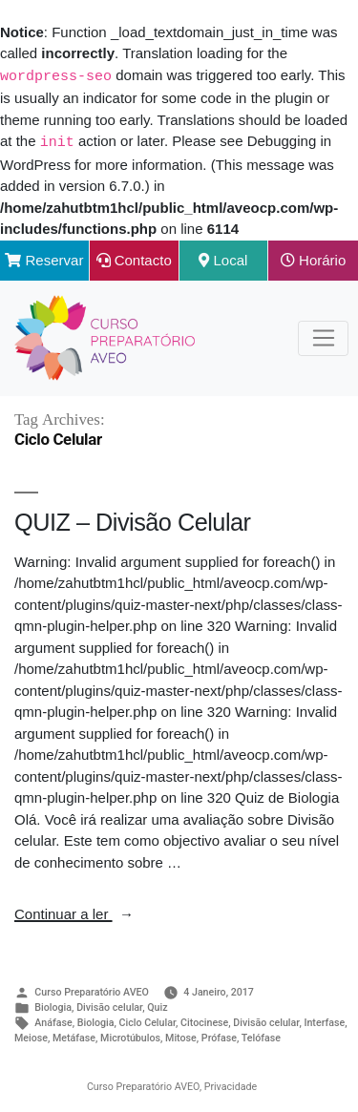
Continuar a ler (74, 912)
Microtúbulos (130, 1036)
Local (223, 258)
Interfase (324, 1021)
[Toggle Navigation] (323, 337)
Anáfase (53, 1021)
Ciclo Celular (147, 1021)
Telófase (261, 1036)
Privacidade (230, 1085)
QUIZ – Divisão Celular (132, 520)
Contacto (134, 258)
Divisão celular (109, 1005)
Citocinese (204, 1021)
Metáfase (74, 1036)
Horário (313, 258)
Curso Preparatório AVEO (91, 990)
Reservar (44, 258)
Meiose (31, 1036)
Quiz (157, 1005)
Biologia (53, 1005)
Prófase (219, 1036)
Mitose (181, 1036)
